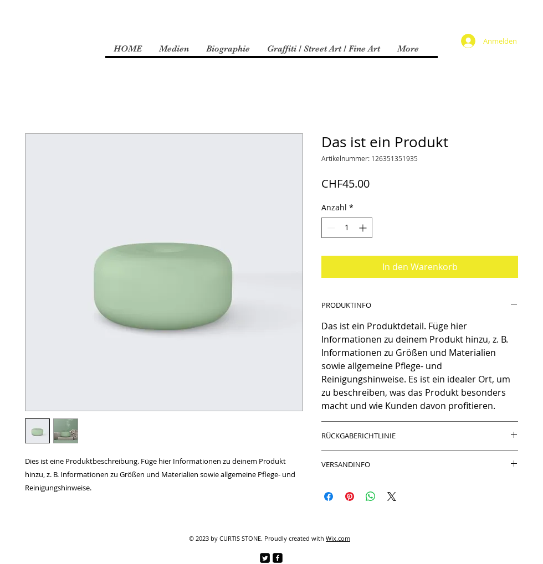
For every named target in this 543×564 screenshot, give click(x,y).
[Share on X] (391, 496)
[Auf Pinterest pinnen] (349, 496)
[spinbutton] (347, 227)
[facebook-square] (278, 558)
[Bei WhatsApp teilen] (370, 496)
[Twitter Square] (265, 558)
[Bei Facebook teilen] (328, 496)
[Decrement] (330, 227)
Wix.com (338, 538)
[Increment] (364, 227)
